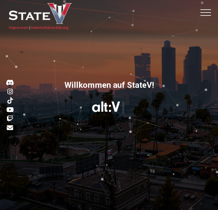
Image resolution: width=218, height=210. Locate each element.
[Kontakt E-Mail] (10, 128)
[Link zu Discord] (10, 82)
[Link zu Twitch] (10, 119)
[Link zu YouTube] (10, 110)
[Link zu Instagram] (10, 91)
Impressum (18, 28)
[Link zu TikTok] (10, 101)
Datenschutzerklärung (49, 28)
